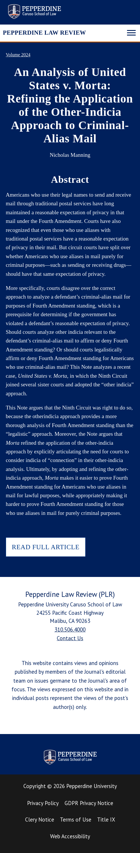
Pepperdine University (91, 786)
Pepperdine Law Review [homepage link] (34, 11)
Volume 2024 (18, 54)
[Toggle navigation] (131, 32)
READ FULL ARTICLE (46, 547)
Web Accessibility (70, 836)
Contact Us (70, 638)
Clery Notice (39, 819)
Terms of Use (75, 819)
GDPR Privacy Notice (89, 803)
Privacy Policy (43, 803)
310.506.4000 (70, 629)
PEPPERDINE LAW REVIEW (44, 32)
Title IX (106, 819)
